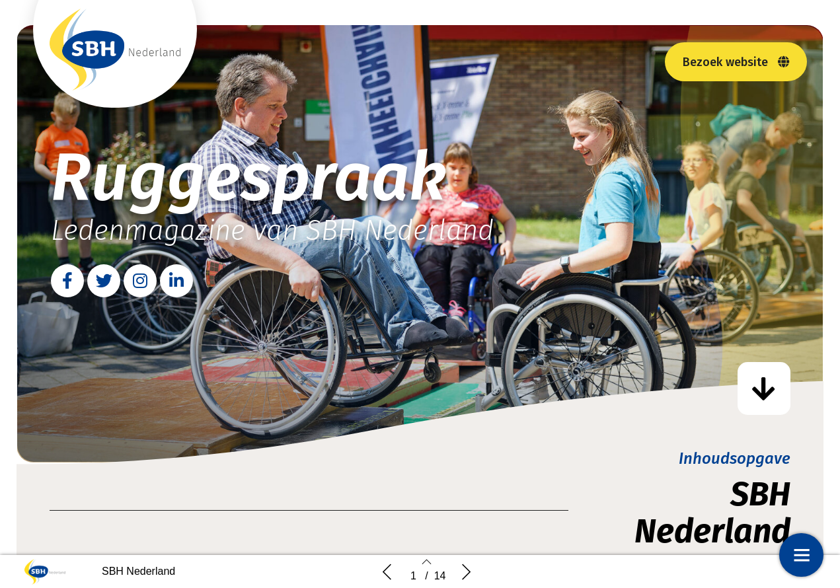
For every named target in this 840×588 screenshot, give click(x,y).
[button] (736, 61)
